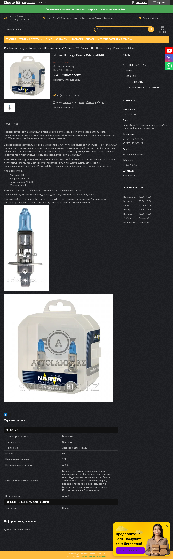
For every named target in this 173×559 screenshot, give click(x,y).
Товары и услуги (29, 39)
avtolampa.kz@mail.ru (134, 154)
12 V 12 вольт (82, 48)
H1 (92, 48)
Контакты (62, 39)
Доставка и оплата (83, 39)
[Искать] (151, 29)
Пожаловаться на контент (93, 556)
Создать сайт (28, 2)
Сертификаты (134, 81)
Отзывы (131, 76)
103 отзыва (141, 2)
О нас (48, 39)
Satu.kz (101, 553)
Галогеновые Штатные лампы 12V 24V (50, 48)
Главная (11, 39)
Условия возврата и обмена (115, 39)
